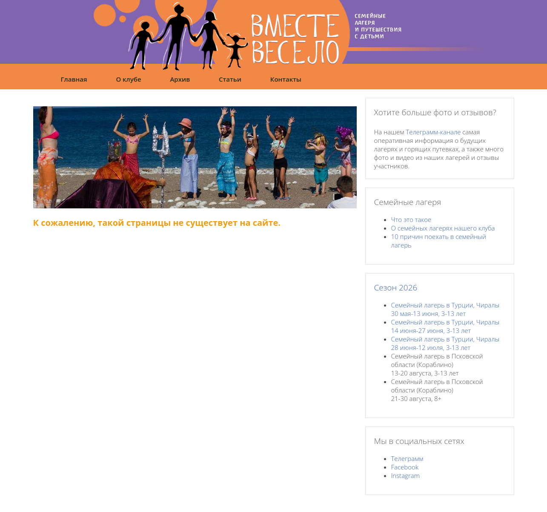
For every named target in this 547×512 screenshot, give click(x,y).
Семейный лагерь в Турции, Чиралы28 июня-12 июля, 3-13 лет (445, 343)
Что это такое (411, 219)
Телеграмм (407, 458)
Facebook (405, 467)
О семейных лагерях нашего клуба (443, 228)
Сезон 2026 (396, 287)
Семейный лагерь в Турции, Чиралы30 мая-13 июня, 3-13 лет (445, 309)
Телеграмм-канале (433, 132)
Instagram (405, 475)
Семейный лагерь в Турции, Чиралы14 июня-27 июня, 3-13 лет (445, 326)
